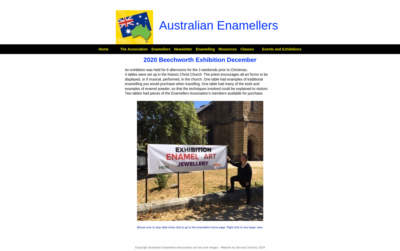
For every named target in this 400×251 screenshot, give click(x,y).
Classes (247, 49)
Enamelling (205, 49)
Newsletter (183, 49)
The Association (134, 49)
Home (103, 49)
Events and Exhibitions (281, 49)
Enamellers (160, 49)
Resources (227, 49)
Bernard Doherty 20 (249, 247)
